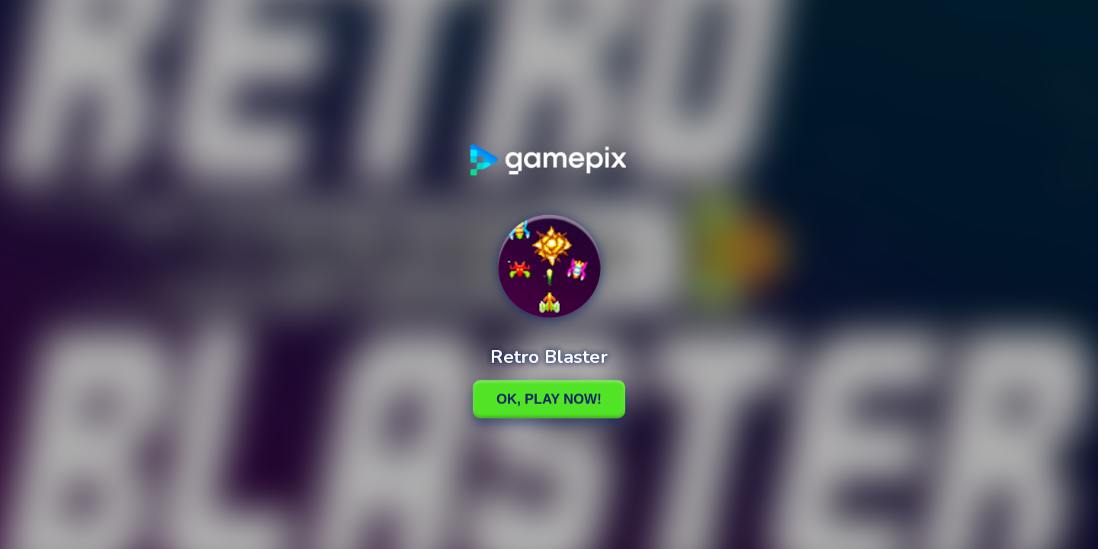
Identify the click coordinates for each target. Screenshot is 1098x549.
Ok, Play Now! (549, 398)
